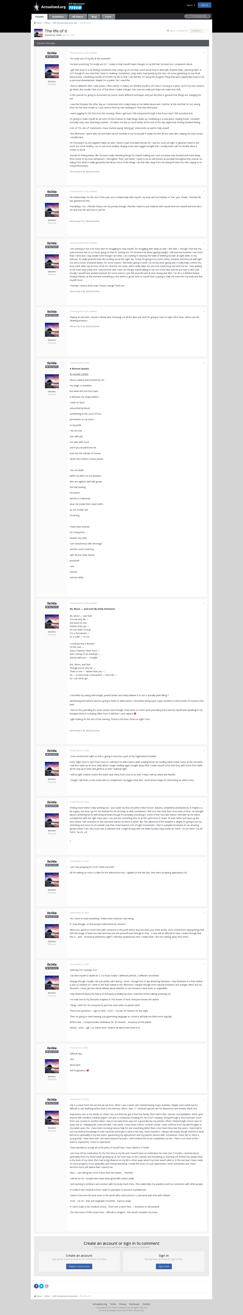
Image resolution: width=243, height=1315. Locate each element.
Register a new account (79, 1266)
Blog (94, 16)
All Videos (77, 16)
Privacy (122, 1304)
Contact (146, 1304)
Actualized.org (100, 1304)
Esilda (58, 35)
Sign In (191, 5)
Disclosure (134, 1304)
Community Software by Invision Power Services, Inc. (121, 1310)
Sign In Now (164, 1266)
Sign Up (204, 5)
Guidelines (58, 16)
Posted (79, 52)
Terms (113, 1304)
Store (108, 16)
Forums (39, 16)
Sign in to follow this (178, 30)
